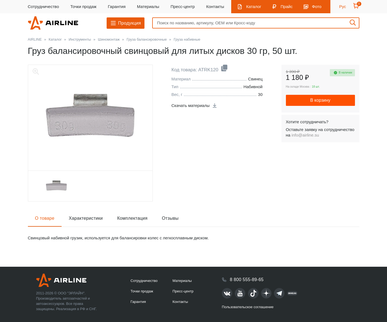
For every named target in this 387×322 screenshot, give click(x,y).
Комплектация (132, 218)
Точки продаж (83, 6)
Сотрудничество (43, 6)
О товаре (45, 218)
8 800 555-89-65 (247, 279)
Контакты (215, 6)
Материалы (148, 6)
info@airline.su (305, 135)
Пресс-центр (182, 6)
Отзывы (170, 218)
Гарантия (117, 6)
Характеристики (86, 218)
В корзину (320, 100)
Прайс (287, 6)
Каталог (253, 6)
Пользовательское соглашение (247, 307)
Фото (316, 6)
